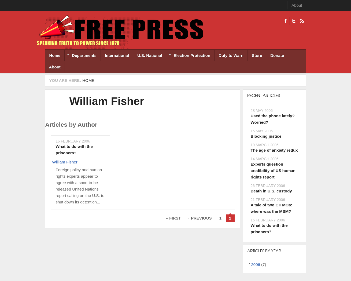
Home (55, 55)
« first (173, 218)
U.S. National (149, 55)
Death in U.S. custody (271, 191)
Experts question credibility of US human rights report (273, 170)
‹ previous (200, 218)
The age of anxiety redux (274, 150)
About (296, 5)
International (117, 55)
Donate (277, 55)
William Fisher (106, 101)
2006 (255, 264)
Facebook (286, 21)
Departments (81, 56)
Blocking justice (266, 136)
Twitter (294, 21)
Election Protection (188, 56)
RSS (302, 21)
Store (257, 55)
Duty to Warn (231, 55)
